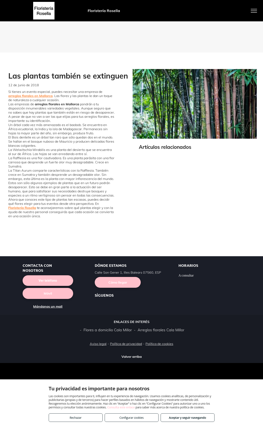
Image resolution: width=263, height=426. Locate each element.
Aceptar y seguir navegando (187, 418)
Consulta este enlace (121, 407)
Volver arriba (131, 356)
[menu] (253, 10)
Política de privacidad (126, 344)
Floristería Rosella (22, 208)
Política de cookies (159, 344)
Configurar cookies (131, 418)
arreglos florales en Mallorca (30, 96)
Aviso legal (98, 344)
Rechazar (75, 418)
